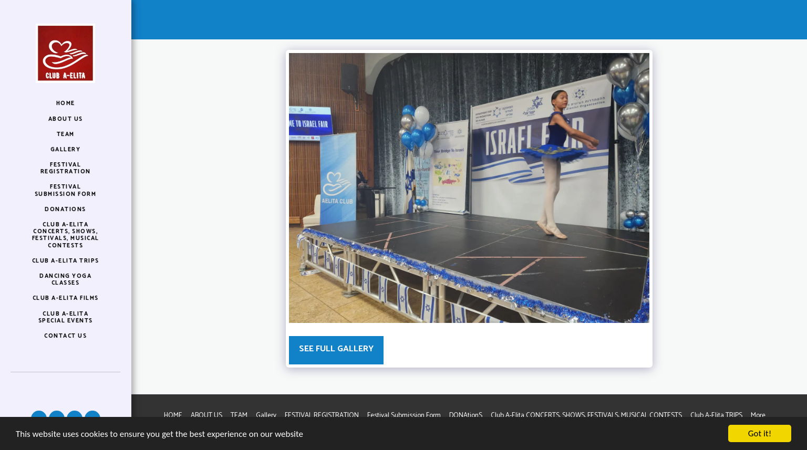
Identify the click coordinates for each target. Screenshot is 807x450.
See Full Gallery (336, 349)
